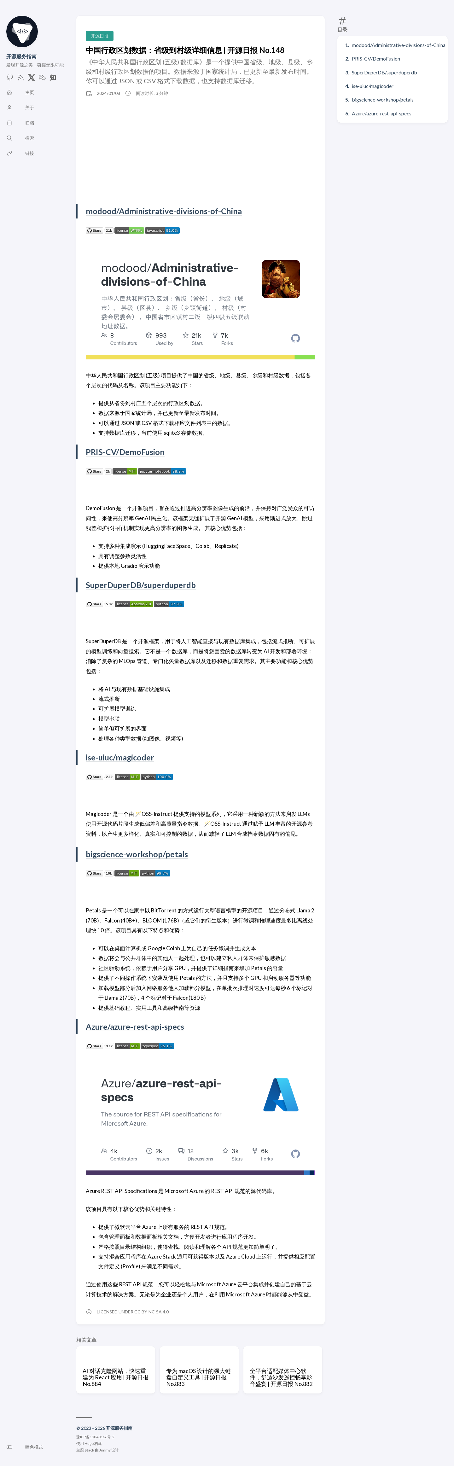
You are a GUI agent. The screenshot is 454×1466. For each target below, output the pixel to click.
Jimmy (105, 1450)
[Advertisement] (200, 150)
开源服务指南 (21, 56)
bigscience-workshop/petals (383, 99)
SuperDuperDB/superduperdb (384, 72)
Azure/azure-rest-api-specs (381, 113)
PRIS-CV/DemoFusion (376, 58)
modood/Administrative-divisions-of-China (398, 45)
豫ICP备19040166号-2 (95, 1436)
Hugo (89, 1443)
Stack (89, 1450)
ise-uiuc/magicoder (372, 86)
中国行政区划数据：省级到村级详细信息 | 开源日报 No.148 (185, 50)
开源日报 (99, 35)
